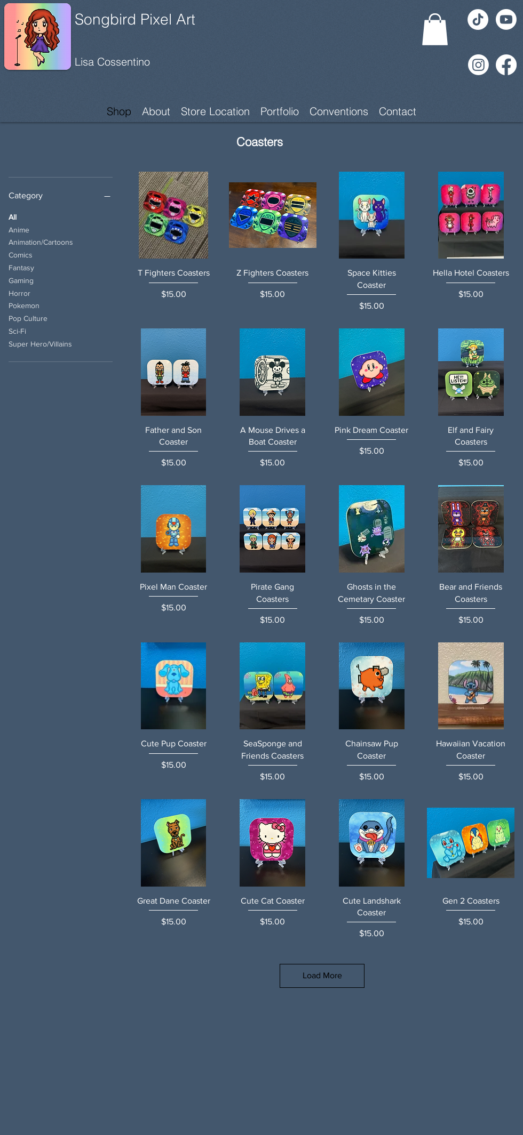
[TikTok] (477, 19)
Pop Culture (28, 317)
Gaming (21, 280)
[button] (435, 29)
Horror (19, 292)
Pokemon (24, 305)
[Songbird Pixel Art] (153, 19)
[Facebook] (506, 64)
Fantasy (21, 267)
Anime (19, 229)
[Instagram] (478, 64)
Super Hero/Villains (40, 343)
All (13, 216)
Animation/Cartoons (41, 241)
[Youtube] (506, 19)
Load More (322, 975)
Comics (21, 254)
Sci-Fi (17, 330)
